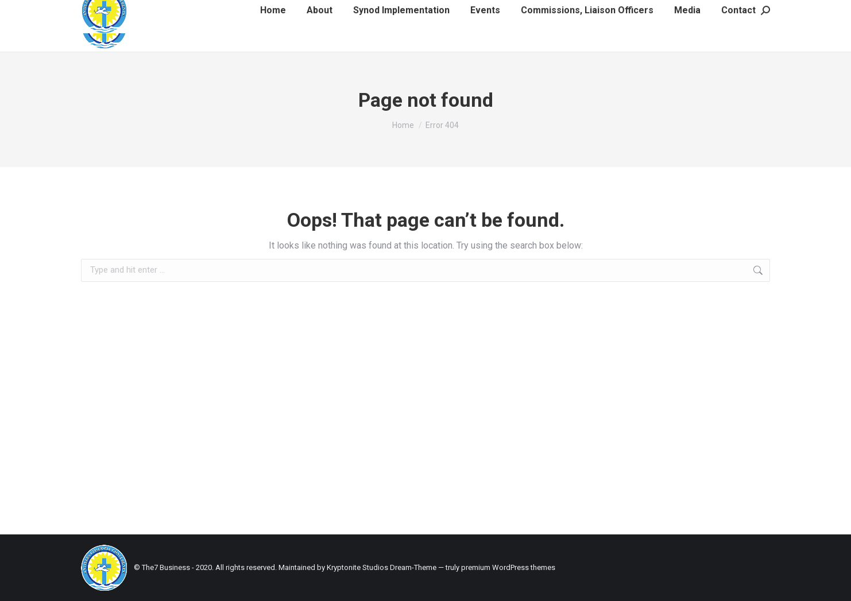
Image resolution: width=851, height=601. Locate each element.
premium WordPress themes (508, 567)
